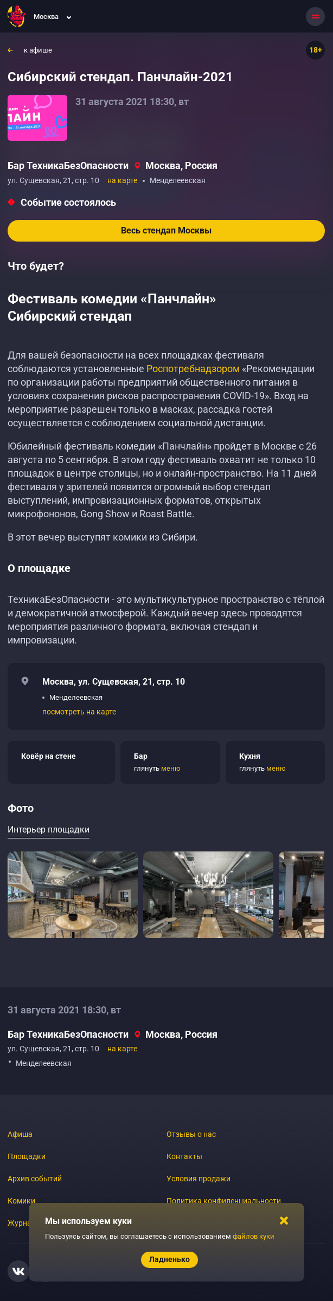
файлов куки (253, 1236)
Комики (21, 1200)
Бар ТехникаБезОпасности (68, 165)
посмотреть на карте (79, 711)
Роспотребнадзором (193, 368)
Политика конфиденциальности (223, 1200)
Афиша (20, 1134)
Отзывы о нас (191, 1134)
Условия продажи (198, 1178)
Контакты (184, 1156)
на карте (122, 180)
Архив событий (35, 1178)
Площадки (27, 1156)
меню (171, 768)
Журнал (22, 1223)
